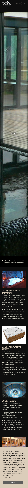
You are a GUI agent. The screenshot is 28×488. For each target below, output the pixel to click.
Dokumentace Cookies (8, 475)
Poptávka (18, 3)
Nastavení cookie (7, 477)
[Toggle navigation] (24, 3)
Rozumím (13, 482)
